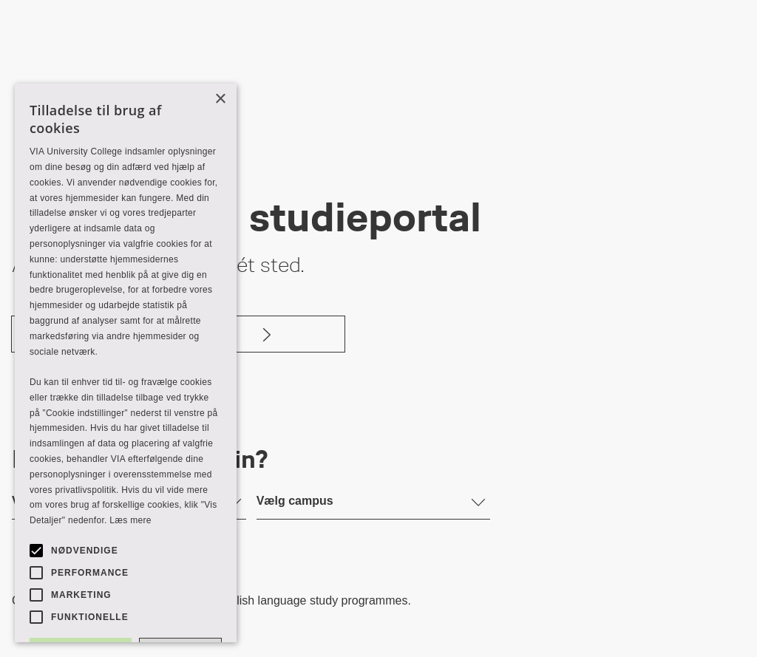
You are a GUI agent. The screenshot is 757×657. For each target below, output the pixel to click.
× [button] (219, 99)
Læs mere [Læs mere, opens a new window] (130, 520)
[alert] (126, 363)
